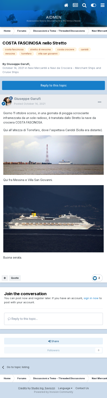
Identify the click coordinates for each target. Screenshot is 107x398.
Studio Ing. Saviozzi (43, 388)
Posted (29, 103)
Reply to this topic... (23, 318)
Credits (22, 388)
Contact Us (82, 388)
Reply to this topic (54, 85)
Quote (15, 277)
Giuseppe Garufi (18, 64)
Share (53, 341)
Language (65, 388)
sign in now (91, 298)
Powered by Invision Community (53, 391)
